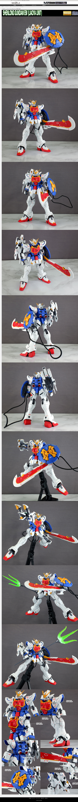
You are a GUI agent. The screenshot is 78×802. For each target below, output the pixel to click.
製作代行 (44, 5)
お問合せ (46, 798)
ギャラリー (24, 5)
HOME (15, 5)
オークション (34, 5)
